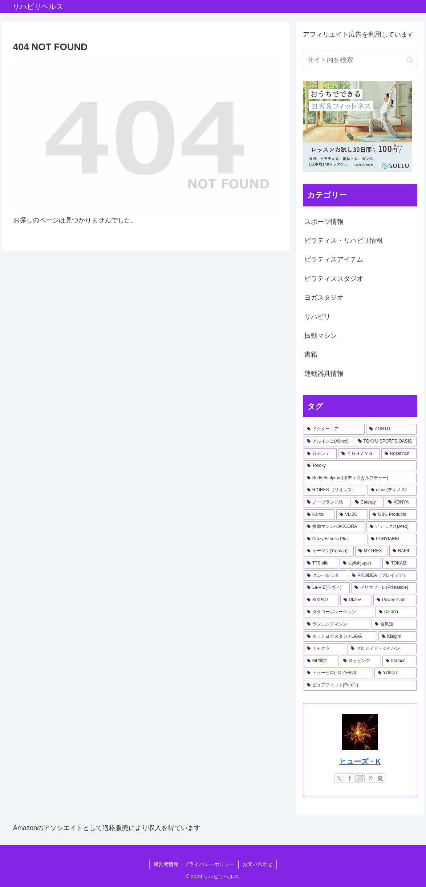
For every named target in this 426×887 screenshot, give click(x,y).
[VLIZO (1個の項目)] (352, 514)
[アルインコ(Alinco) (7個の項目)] (328, 441)
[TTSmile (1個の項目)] (321, 563)
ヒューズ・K (360, 761)
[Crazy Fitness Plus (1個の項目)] (335, 539)
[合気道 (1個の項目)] (394, 624)
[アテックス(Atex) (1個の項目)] (391, 526)
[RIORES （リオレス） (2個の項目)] (335, 490)
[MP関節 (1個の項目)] (321, 661)
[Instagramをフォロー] (360, 778)
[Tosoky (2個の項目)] (360, 465)
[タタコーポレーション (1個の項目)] (339, 612)
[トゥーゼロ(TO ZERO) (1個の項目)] (338, 673)
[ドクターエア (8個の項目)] (334, 429)
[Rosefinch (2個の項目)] (398, 453)
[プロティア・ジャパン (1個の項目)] (382, 648)
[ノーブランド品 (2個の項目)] (327, 502)
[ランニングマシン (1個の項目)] (337, 624)
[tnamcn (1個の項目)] (399, 661)
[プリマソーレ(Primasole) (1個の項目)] (384, 587)
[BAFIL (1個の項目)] (402, 551)
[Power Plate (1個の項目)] (395, 600)
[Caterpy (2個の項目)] (368, 502)
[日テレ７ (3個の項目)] (320, 453)
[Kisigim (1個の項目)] (397, 636)
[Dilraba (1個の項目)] (396, 612)
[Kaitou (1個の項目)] (319, 514)
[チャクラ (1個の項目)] (325, 648)
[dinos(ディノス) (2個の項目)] (392, 490)
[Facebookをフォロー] (349, 778)
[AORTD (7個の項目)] (391, 429)
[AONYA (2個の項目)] (400, 502)
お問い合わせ (257, 864)
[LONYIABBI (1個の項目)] (392, 539)
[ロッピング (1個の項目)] (360, 661)
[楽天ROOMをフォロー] (380, 778)
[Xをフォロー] (339, 778)
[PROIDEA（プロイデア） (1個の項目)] (382, 575)
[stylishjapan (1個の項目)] (360, 563)
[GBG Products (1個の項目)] (393, 514)
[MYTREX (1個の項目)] (371, 551)
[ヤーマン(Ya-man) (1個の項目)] (329, 551)
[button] (409, 60)
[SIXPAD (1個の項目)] (321, 600)
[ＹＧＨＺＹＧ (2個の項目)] (359, 453)
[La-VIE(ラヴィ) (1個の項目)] (327, 587)
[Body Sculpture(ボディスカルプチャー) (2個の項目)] (360, 478)
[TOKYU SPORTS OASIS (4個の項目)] (386, 441)
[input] (360, 60)
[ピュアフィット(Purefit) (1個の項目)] (360, 685)
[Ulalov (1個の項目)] (356, 600)
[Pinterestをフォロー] (370, 778)
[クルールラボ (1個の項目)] (325, 575)
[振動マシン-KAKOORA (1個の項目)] (334, 526)
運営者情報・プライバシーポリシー (194, 864)
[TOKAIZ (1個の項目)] (399, 563)
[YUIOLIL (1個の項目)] (395, 673)
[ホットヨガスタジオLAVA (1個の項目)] (340, 636)
